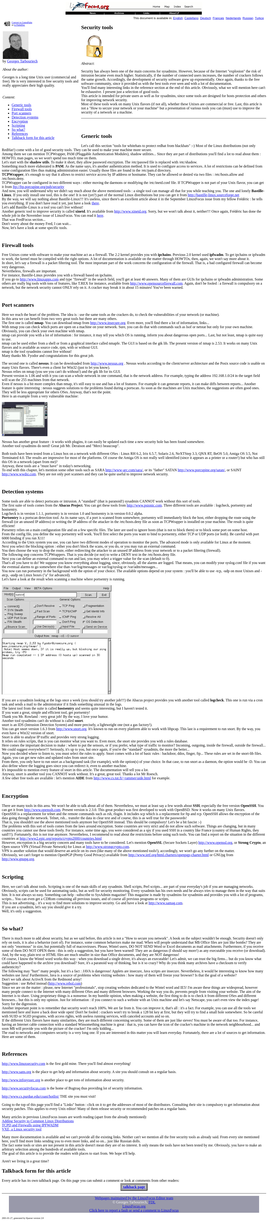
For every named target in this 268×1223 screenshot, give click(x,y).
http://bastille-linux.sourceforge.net (213, 195)
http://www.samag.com (165, 903)
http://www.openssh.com (42, 810)
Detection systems (25, 117)
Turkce (259, 18)
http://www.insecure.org (107, 323)
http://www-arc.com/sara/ (124, 470)
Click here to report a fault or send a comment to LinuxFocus (134, 1210)
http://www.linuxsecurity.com (23, 1064)
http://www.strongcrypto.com (107, 847)
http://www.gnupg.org (18, 859)
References (20, 134)
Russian (248, 18)
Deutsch (205, 18)
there (95, 203)
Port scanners (21, 113)
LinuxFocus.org (133, 1206)
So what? (18, 129)
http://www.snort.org (71, 729)
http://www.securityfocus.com (24, 1088)
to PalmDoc (19, 25)
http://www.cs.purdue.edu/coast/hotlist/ (30, 1096)
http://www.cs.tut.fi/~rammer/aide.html (122, 778)
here (100, 215)
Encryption (20, 121)
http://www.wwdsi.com (19, 474)
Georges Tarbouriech (22, 61)
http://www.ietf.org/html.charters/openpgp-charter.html (168, 855)
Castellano (191, 18)
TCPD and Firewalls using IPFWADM (30, 1125)
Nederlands (233, 18)
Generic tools (21, 105)
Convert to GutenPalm (22, 22)
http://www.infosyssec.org (21, 1080)
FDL (152, 1202)
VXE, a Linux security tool (22, 1129)
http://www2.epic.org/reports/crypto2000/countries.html (61, 838)
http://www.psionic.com (144, 505)
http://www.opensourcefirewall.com (156, 283)
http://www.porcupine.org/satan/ (201, 470)
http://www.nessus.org (107, 363)
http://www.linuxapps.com (39, 279)
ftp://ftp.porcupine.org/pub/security (38, 187)
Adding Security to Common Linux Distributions (38, 1121)
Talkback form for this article (33, 138)
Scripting (18, 125)
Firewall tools (22, 109)
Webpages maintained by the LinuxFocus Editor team (134, 1198)
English (178, 18)
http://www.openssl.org (215, 843)
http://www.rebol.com (65, 983)
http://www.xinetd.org (130, 211)
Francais (218, 18)
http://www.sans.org (16, 1072)
